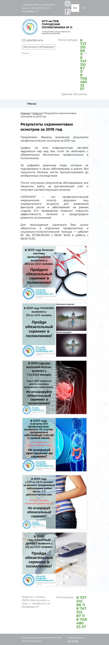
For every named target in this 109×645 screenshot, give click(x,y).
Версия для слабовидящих (38, 46)
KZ (83, 8)
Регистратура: (72, 64)
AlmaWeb (73, 641)
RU (75, 8)
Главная (25, 113)
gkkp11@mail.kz (35, 40)
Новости (37, 113)
